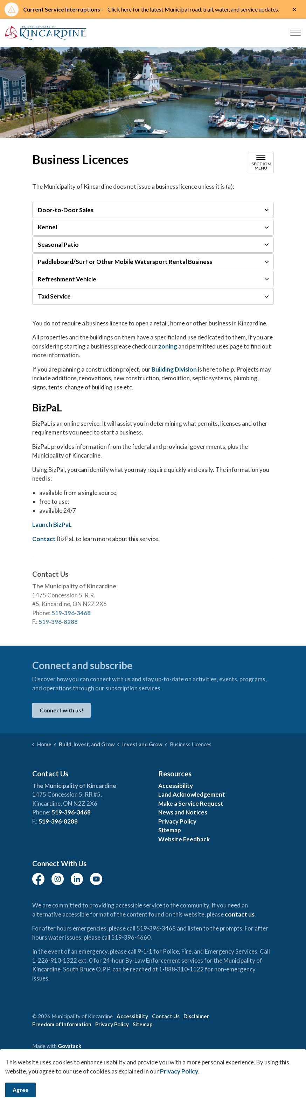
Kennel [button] (47, 227)
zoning (167, 346)
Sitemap (169, 830)
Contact (44, 539)
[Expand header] (295, 33)
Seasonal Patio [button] (58, 244)
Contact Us (166, 1016)
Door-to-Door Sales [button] (65, 210)
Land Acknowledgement (191, 794)
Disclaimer (196, 1016)
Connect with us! (61, 710)
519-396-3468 (71, 613)
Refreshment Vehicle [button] (67, 279)
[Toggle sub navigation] (261, 162)
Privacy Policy (177, 821)
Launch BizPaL (52, 524)
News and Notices (182, 812)
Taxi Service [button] (54, 296)
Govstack (69, 1046)
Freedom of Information (61, 1024)
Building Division (174, 369)
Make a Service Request (190, 803)
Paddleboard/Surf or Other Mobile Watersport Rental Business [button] (125, 261)
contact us (240, 914)
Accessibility (175, 785)
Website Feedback (184, 839)
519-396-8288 (58, 621)
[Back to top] (153, 1075)
